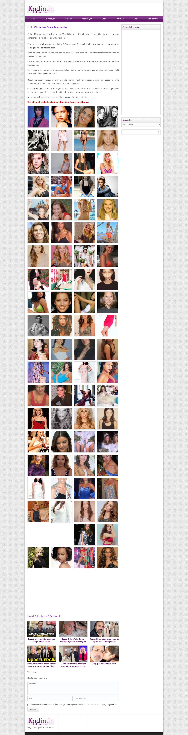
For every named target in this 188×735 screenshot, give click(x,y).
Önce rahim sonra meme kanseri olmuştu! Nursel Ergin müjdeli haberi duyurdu (41, 666)
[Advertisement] (73, 593)
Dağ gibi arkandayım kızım (104, 664)
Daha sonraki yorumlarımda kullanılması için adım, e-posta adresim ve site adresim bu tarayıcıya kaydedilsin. (74, 705)
